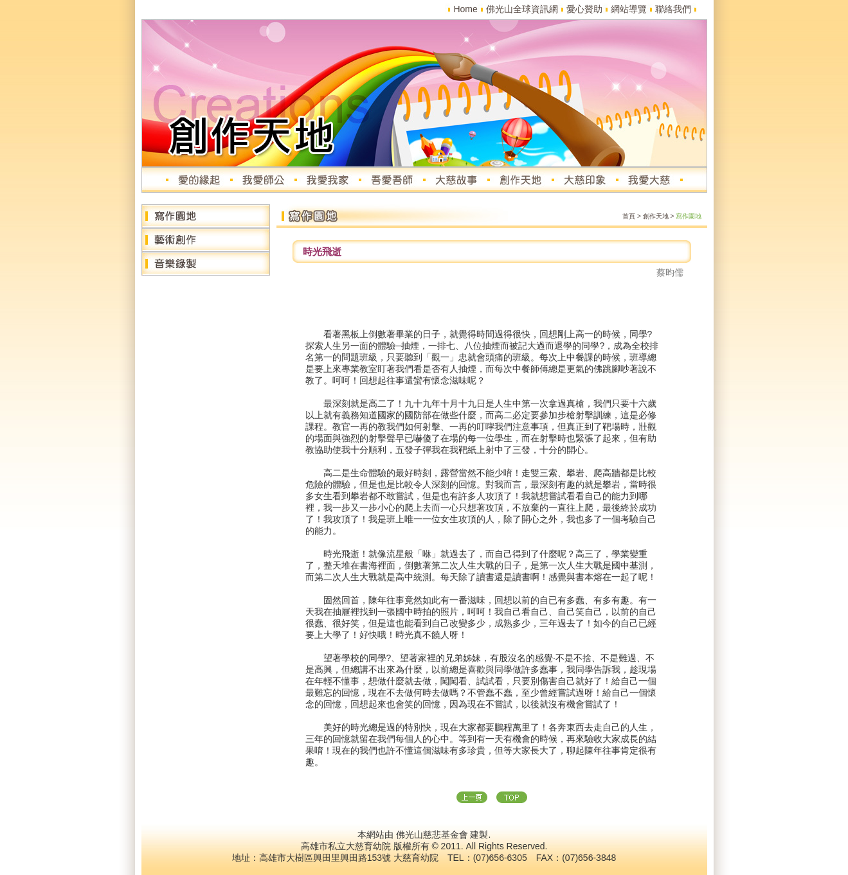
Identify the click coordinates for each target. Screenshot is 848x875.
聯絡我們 (673, 9)
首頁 (628, 216)
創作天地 (656, 216)
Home (465, 9)
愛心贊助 (584, 9)
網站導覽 (629, 9)
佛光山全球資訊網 (522, 9)
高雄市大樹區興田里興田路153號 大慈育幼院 (348, 858)
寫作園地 (688, 216)
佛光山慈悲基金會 (432, 834)
